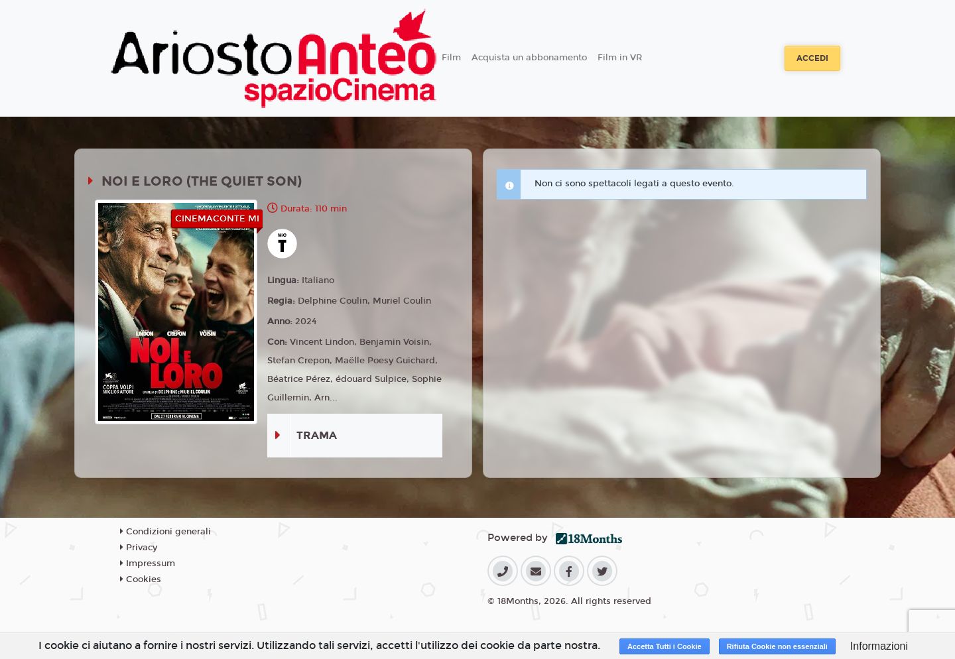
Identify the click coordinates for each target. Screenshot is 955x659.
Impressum (147, 563)
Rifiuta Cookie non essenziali (777, 646)
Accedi (812, 58)
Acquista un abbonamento (529, 57)
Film (451, 57)
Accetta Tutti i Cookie (664, 646)
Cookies (140, 579)
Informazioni (879, 646)
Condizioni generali (165, 531)
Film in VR (620, 57)
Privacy (138, 547)
